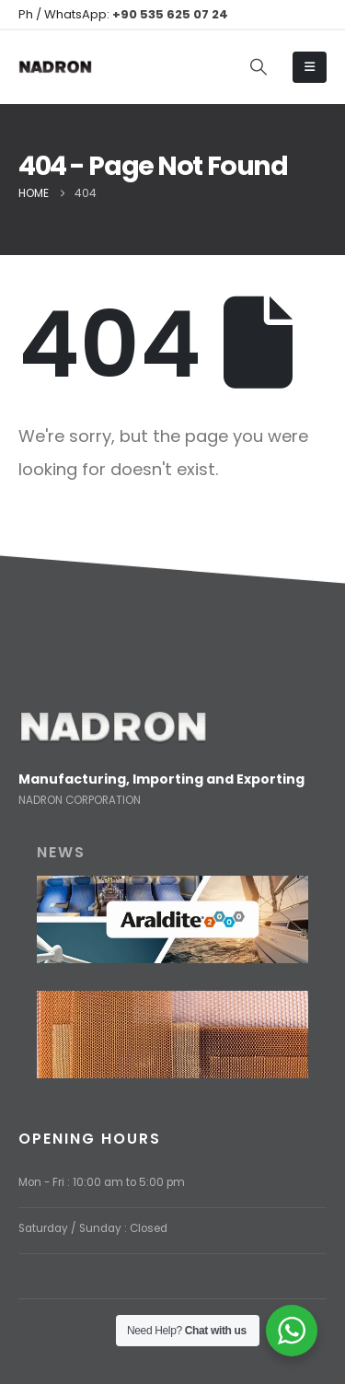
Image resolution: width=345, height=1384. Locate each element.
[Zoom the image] (113, 721)
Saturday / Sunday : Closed (92, 1228)
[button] (258, 67)
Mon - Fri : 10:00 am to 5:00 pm (101, 1182)
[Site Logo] (55, 67)
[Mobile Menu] (310, 67)
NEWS (61, 852)
